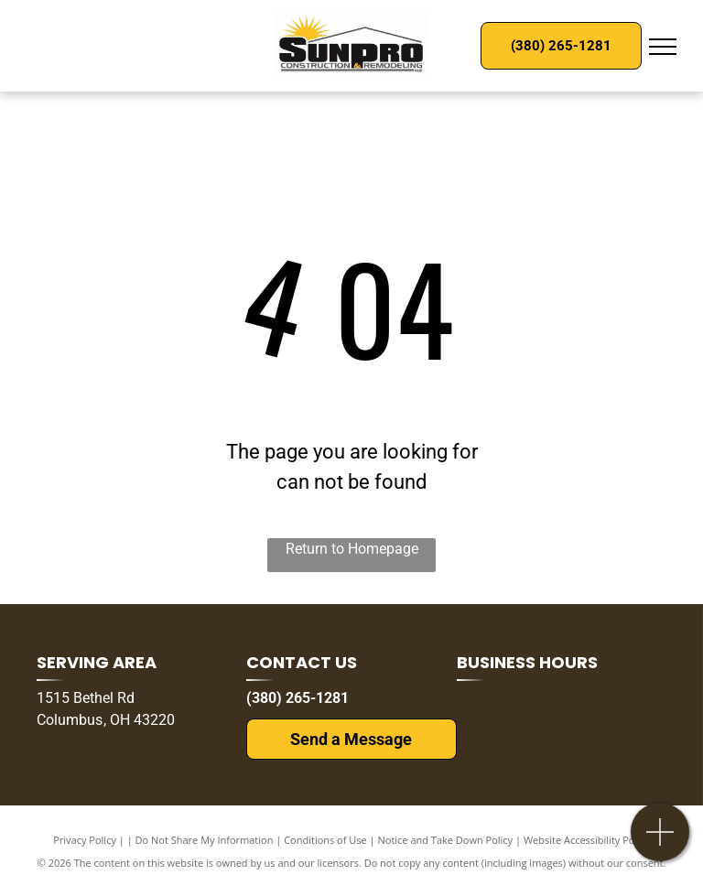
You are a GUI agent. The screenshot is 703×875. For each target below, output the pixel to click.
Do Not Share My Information (204, 840)
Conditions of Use (325, 840)
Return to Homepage (352, 548)
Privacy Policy (84, 840)
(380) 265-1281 (297, 698)
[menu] (663, 46)
